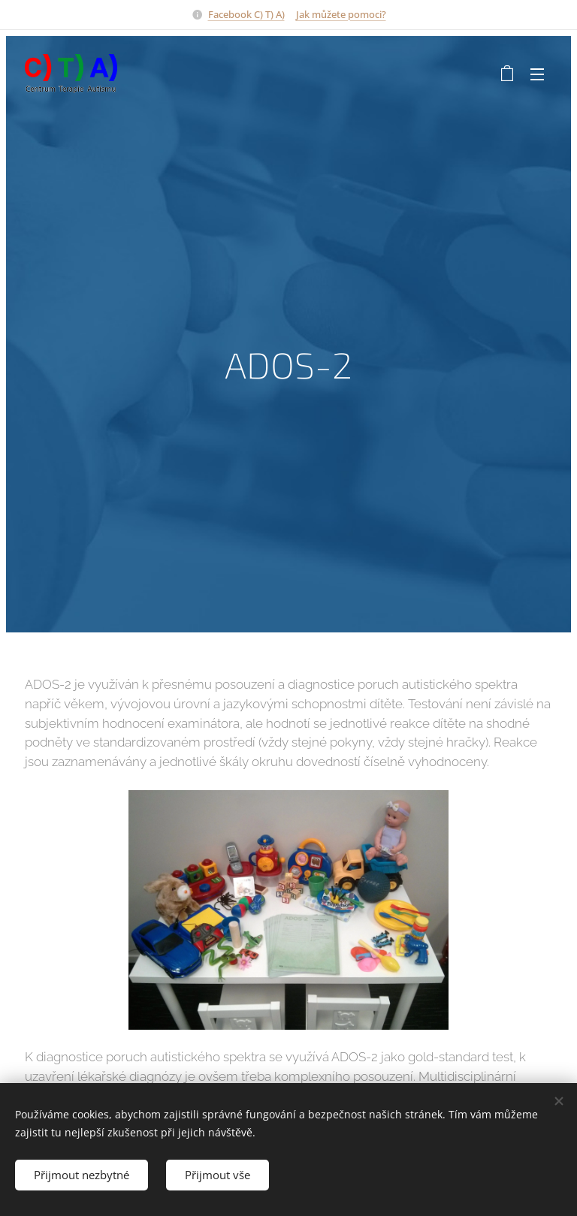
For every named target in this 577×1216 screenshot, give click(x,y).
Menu (537, 74)
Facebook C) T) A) (246, 14)
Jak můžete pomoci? (341, 14)
